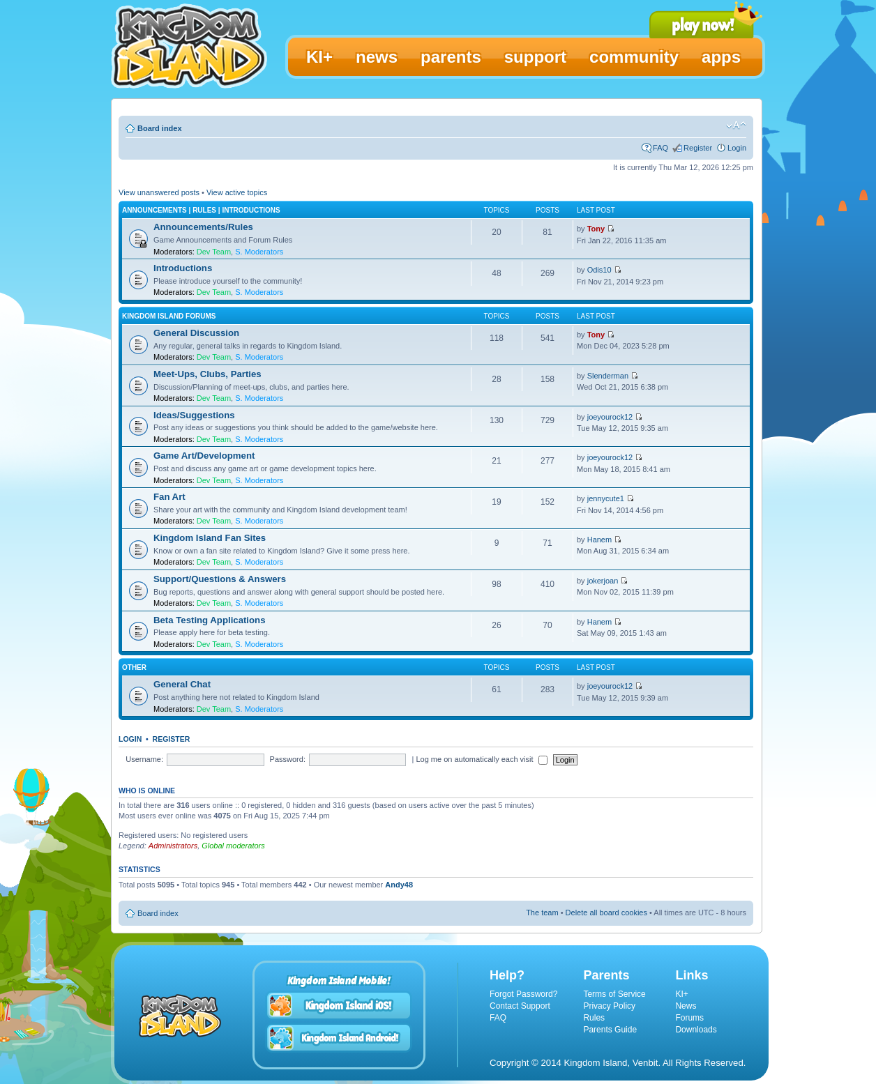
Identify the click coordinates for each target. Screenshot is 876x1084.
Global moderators (233, 845)
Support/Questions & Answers (219, 579)
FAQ (660, 148)
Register (698, 148)
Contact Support (520, 1006)
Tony (596, 228)
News (685, 1006)
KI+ (681, 994)
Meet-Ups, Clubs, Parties (207, 374)
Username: (144, 759)
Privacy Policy (609, 1006)
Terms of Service (614, 994)
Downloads (695, 1030)
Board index (159, 128)
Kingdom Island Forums (169, 316)
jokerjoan (603, 581)
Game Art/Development (204, 455)
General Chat (182, 684)
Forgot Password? (523, 994)
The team (542, 912)
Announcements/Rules (203, 227)
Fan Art (169, 496)
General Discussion (196, 333)
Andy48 (399, 884)
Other (134, 667)
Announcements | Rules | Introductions (201, 210)
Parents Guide (610, 1030)
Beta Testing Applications (209, 620)
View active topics (236, 192)
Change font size (736, 125)
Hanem (599, 539)
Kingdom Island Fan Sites (209, 538)
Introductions (182, 268)
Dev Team (214, 251)
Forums (689, 1018)
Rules (594, 1018)
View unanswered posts (159, 192)
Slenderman (607, 376)
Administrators (173, 845)
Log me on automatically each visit (481, 759)
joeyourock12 (610, 417)
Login (736, 148)
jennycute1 (605, 498)
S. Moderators (259, 251)
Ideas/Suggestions (194, 415)
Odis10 (599, 270)
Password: (287, 759)
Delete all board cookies (606, 912)
